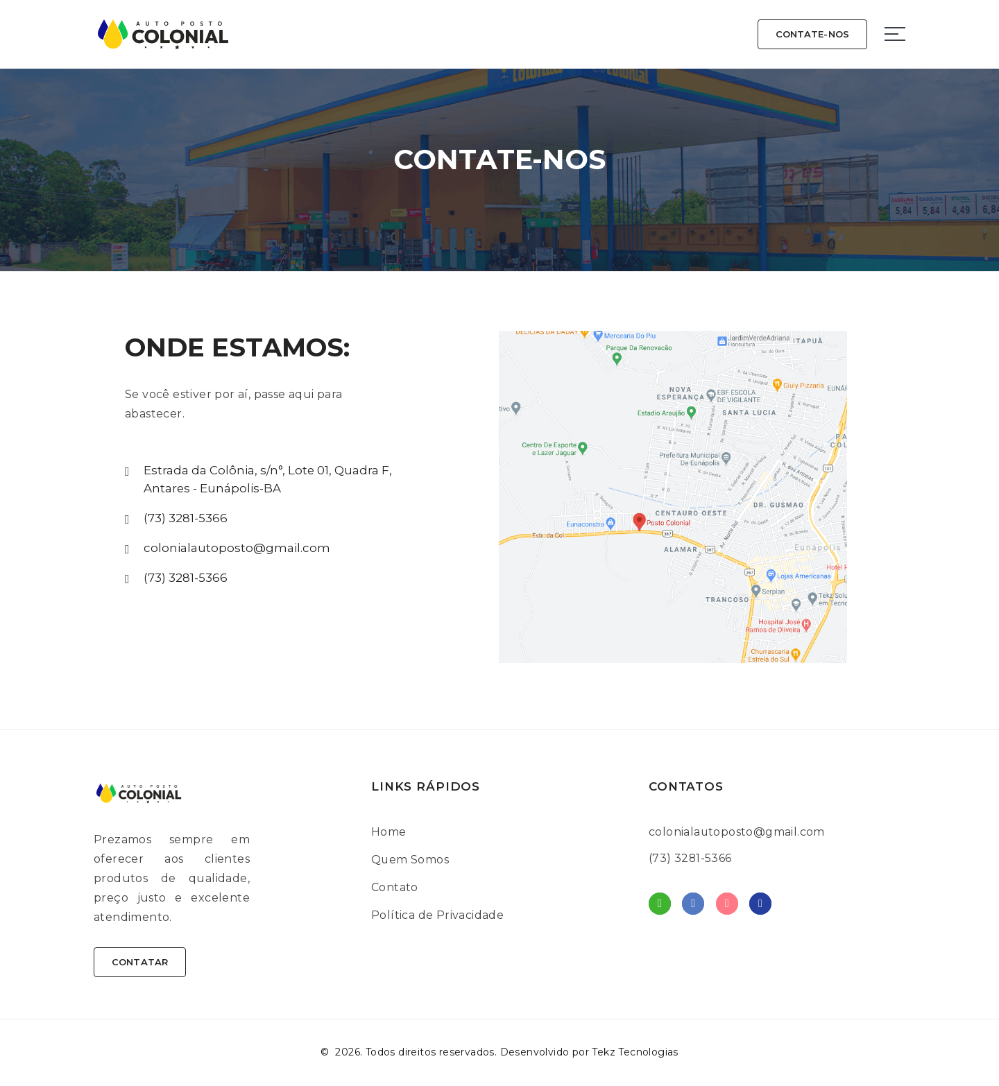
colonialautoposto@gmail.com (237, 548)
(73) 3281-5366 (186, 518)
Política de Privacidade (437, 915)
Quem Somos (410, 859)
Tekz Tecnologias (635, 1052)
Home (389, 831)
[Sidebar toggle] (895, 34)
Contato (394, 887)
